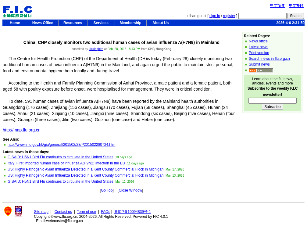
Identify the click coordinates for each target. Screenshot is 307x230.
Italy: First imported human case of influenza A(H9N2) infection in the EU (66, 163)
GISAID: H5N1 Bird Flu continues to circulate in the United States (60, 157)
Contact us (63, 212)
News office (258, 41)
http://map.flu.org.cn (22, 130)
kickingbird (96, 49)
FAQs (105, 212)
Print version (259, 53)
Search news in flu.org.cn (269, 58)
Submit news (259, 64)
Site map (41, 212)
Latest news (258, 47)
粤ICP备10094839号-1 (132, 212)
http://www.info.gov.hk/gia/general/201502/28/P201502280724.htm (61, 144)
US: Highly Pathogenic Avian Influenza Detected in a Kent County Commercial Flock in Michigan (85, 169)
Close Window (130, 190)
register (229, 16)
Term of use (86, 212)
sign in (214, 16)
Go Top (106, 190)
